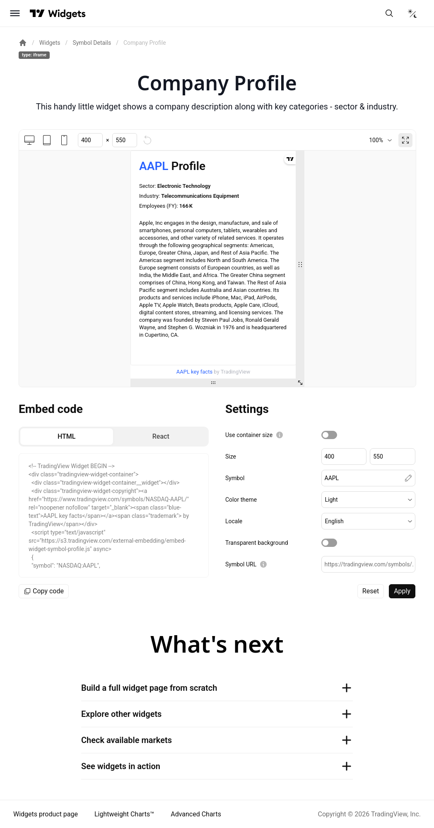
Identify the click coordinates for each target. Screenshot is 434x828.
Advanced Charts (196, 814)
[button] (368, 499)
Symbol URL (240, 564)
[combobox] (380, 140)
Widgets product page (45, 814)
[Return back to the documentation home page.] (23, 43)
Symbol (234, 478)
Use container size (248, 435)
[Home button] (67, 13)
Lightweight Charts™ (124, 814)
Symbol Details (91, 42)
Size (230, 456)
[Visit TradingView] (37, 13)
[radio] (66, 436)
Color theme (241, 499)
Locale (233, 521)
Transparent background (256, 542)
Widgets (49, 42)
